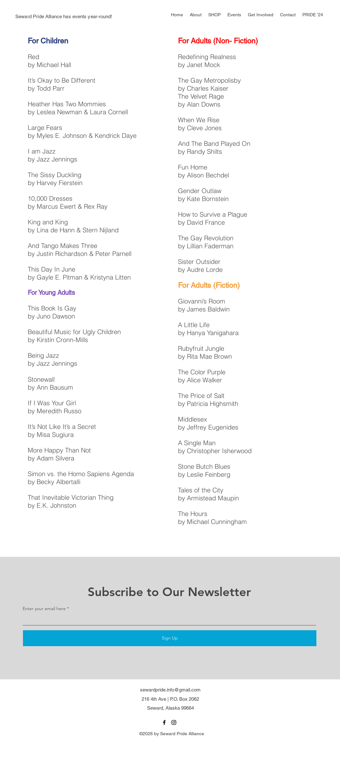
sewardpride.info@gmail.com (170, 689)
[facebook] (164, 722)
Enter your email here (44, 608)
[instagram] (174, 722)
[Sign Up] (169, 638)
